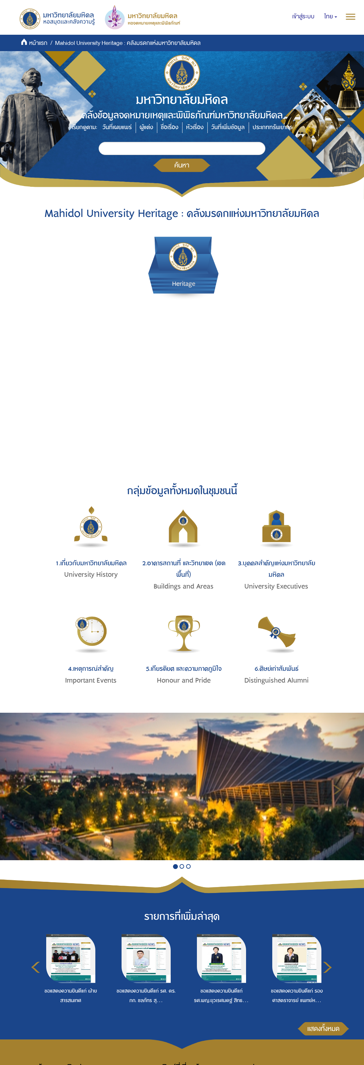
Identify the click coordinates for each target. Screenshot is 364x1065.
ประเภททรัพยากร (273, 127)
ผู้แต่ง (146, 127)
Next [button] (327, 967)
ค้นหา (181, 165)
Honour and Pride (184, 680)
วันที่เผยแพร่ (117, 127)
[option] (69, 981)
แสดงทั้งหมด (323, 1029)
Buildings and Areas (184, 586)
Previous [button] (35, 967)
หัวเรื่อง (194, 127)
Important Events (91, 680)
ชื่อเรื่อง (169, 127)
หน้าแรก (38, 43)
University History (91, 574)
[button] (330, 17)
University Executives (276, 586)
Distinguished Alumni (276, 680)
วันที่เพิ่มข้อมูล (228, 127)
